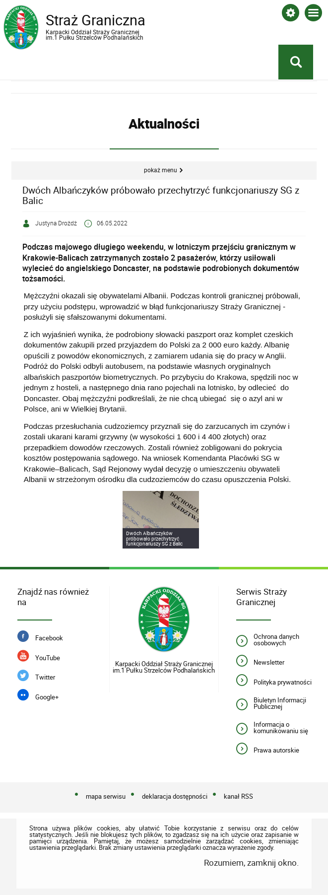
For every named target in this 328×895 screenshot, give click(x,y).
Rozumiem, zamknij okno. (251, 862)
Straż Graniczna (82, 26)
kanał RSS (238, 796)
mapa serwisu (106, 796)
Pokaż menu (160, 170)
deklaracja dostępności (174, 796)
